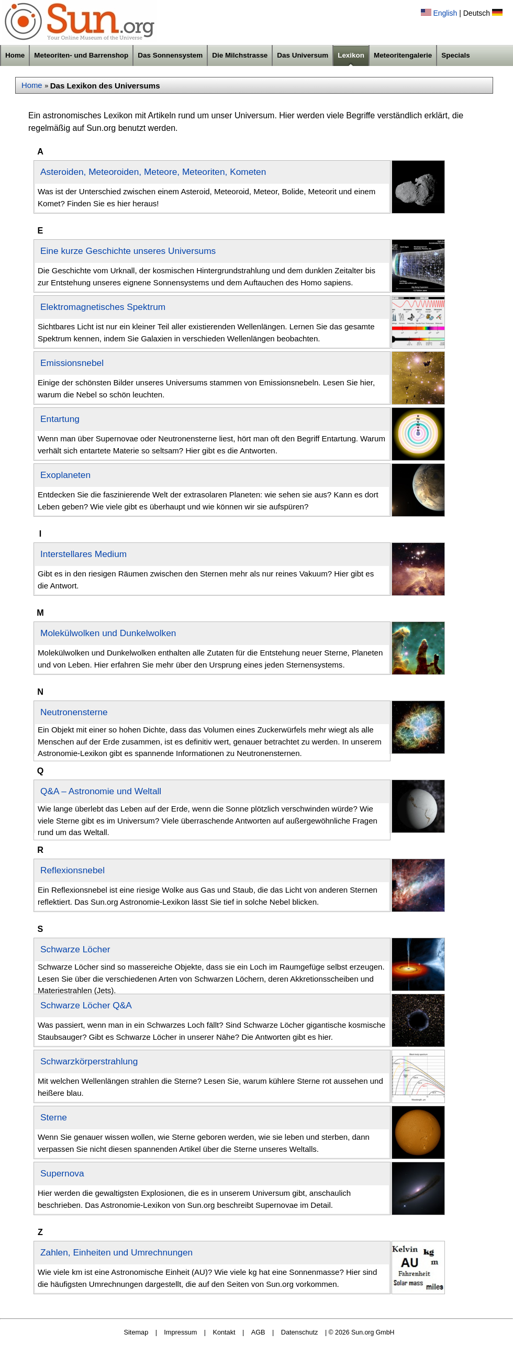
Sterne (53, 1117)
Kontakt (224, 1332)
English (445, 13)
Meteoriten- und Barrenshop (81, 55)
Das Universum (302, 55)
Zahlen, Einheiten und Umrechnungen (116, 1252)
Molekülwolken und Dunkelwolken (108, 633)
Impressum (180, 1332)
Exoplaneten (65, 475)
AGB (258, 1332)
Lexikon (351, 55)
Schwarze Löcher (75, 949)
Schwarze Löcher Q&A (86, 1005)
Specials (455, 55)
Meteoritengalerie (403, 55)
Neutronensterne (74, 712)
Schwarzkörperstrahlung (89, 1061)
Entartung (60, 419)
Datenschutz (299, 1332)
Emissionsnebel (72, 363)
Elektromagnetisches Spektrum (102, 307)
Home (15, 55)
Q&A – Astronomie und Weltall (100, 791)
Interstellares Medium (83, 554)
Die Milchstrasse (239, 55)
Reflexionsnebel (72, 870)
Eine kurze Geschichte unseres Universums (128, 251)
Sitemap (136, 1332)
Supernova (62, 1173)
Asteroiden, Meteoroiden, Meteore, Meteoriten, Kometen (153, 171)
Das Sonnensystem (170, 55)
